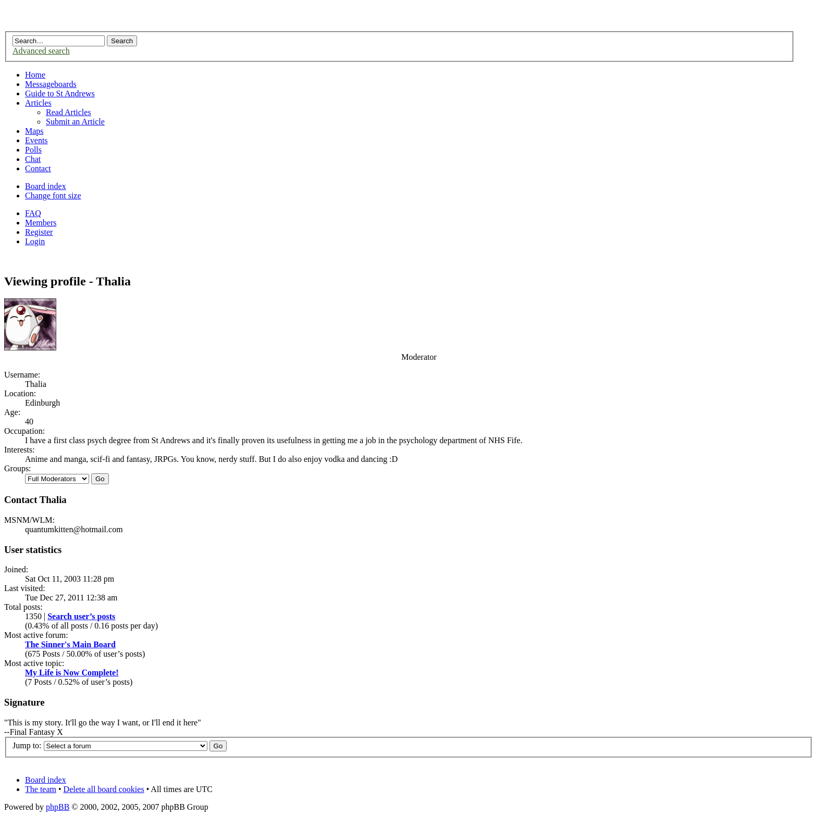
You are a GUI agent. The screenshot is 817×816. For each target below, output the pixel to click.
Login (35, 241)
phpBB (57, 806)
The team (40, 789)
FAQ (33, 213)
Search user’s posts (81, 616)
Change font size (53, 195)
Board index (45, 186)
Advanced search (41, 50)
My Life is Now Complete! (72, 672)
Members (40, 222)
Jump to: (27, 745)
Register (39, 232)
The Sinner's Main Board (70, 644)
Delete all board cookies (104, 789)
